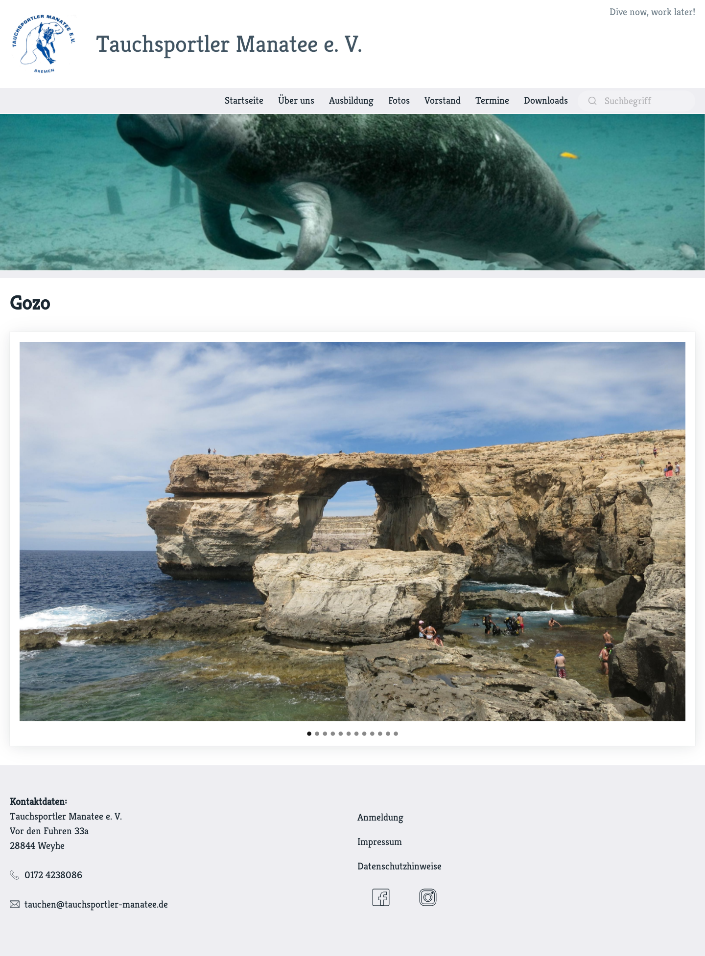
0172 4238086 (53, 875)
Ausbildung (351, 100)
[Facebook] (381, 897)
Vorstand (442, 100)
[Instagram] (427, 897)
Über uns (296, 100)
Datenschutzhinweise (399, 866)
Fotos (399, 100)
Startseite (244, 100)
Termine (492, 100)
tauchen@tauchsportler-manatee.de (96, 904)
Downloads (546, 100)
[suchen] (636, 100)
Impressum (379, 842)
